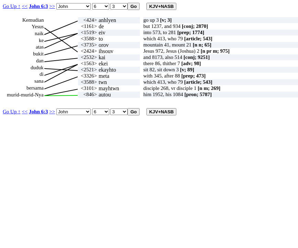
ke (41, 40)
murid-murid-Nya (25, 94)
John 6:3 (38, 6)
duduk (37, 67)
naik (39, 33)
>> (52, 6)
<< (24, 6)
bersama (35, 88)
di (42, 74)
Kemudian (33, 20)
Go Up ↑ (12, 6)
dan (40, 60)
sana (39, 81)
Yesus (38, 26)
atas (40, 47)
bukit (38, 53)
